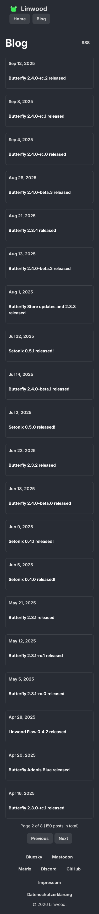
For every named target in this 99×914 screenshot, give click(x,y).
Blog (41, 18)
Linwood (28, 9)
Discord (49, 868)
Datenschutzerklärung (49, 894)
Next (63, 838)
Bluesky (34, 856)
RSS (86, 42)
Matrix (24, 868)
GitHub (74, 868)
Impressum (49, 882)
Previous (40, 838)
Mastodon (62, 856)
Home (20, 18)
